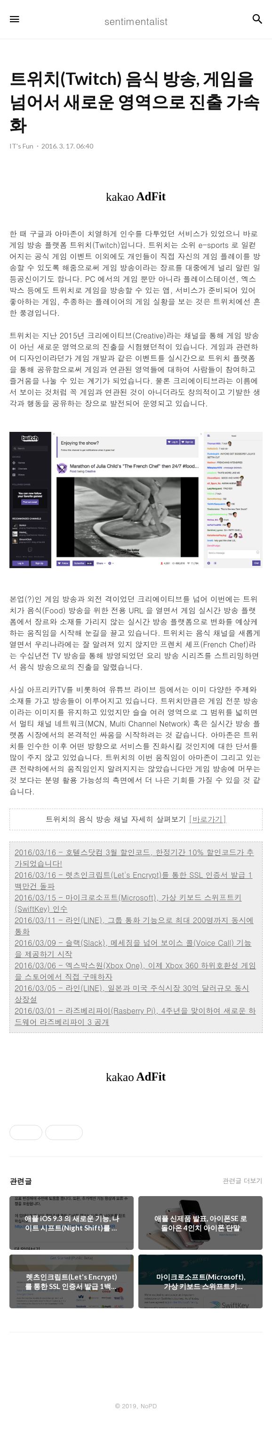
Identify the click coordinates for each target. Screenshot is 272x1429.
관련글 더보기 (243, 1180)
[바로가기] (207, 819)
